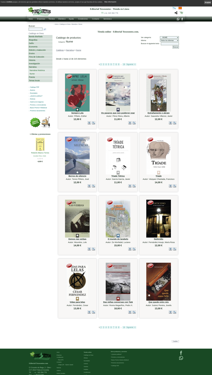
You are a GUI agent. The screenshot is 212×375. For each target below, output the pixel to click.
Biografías (33, 40)
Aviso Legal (60, 364)
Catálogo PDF (34, 87)
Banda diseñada (35, 36)
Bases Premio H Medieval (38, 107)
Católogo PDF (115, 350)
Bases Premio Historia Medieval (120, 345)
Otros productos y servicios (119, 336)
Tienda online (88, 337)
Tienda (51, 19)
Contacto (95, 19)
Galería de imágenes (37, 102)
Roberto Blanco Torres (40, 153)
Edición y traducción (37, 50)
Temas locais (34, 80)
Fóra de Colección (36, 57)
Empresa (40, 19)
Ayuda (71, 19)
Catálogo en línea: (36, 33)
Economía (33, 47)
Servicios (107, 19)
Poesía (32, 77)
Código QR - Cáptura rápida (65, 349)
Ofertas (86, 343)
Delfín (31, 43)
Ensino (32, 53)
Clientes (61, 19)
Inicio (31, 19)
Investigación (34, 63)
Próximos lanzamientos (37, 110)
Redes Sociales (61, 358)
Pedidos (86, 354)
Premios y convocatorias (38, 105)
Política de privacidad (62, 367)
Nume (32, 74)
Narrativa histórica (37, 70)
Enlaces (59, 361)
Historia (32, 60)
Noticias (32, 99)
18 (124, 64)
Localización (60, 342)
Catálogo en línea (64, 24)
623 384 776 (111, 13)
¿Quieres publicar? (36, 96)
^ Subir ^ (175, 320)
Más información (110, 2)
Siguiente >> (131, 64)
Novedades (33, 93)
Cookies (59, 372)
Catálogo (60, 50)
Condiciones (83, 19)
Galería (59, 355)
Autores (32, 90)
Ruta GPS (61, 345)
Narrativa (33, 67)
